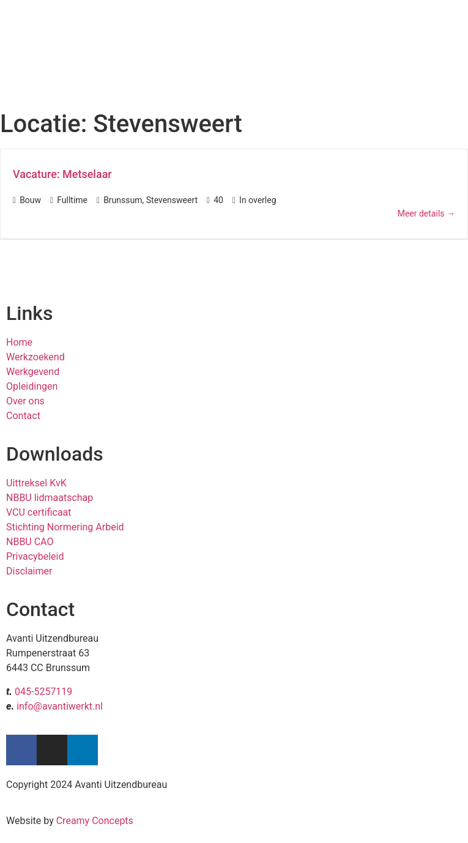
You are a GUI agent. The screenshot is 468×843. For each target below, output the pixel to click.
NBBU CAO (29, 542)
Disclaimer (29, 571)
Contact (23, 416)
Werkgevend (32, 371)
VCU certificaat (39, 512)
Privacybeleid (35, 556)
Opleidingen (32, 386)
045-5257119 (43, 691)
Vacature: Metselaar (62, 174)
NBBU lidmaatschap (49, 497)
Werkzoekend (35, 357)
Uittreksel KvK (36, 483)
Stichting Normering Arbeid (65, 527)
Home (19, 342)
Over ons (25, 401)
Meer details (426, 213)
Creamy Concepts (94, 820)
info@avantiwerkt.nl (60, 706)
